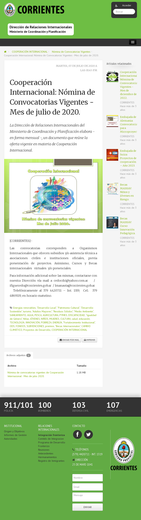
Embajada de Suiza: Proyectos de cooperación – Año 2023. (128, 158)
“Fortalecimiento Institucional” (79, 322)
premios (49, 326)
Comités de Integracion (51, 438)
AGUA (30, 315)
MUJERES (54, 318)
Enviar (88, 507)
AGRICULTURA (50, 315)
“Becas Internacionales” (67, 326)
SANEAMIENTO (18, 315)
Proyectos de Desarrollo (36, 329)
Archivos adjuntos (18, 355)
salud (75, 318)
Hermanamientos (47, 457)
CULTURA (65, 318)
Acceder (126, 5)
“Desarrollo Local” (46, 307)
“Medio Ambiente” (83, 311)
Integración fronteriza (51, 435)
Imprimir (89, 339)
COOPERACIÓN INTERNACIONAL (30, 51)
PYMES (63, 315)
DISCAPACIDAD (76, 315)
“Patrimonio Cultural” (68, 307)
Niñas (26, 318)
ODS (12, 326)
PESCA (38, 315)
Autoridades (10, 438)
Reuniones (43, 449)
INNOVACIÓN (33, 322)
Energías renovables (24, 307)
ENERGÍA (57, 322)
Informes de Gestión (15, 435)
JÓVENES (35, 318)
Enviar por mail (69, 339)
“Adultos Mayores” (42, 311)
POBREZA (46, 322)
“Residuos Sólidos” (63, 311)
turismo (27, 311)
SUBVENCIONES (35, 326)
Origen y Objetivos (14, 431)
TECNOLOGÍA (17, 322)
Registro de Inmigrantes (51, 460)
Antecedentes (45, 453)
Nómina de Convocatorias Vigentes (71, 51)
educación (84, 318)
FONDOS (21, 326)
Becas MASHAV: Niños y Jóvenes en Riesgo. (127, 192)
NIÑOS (44, 318)
